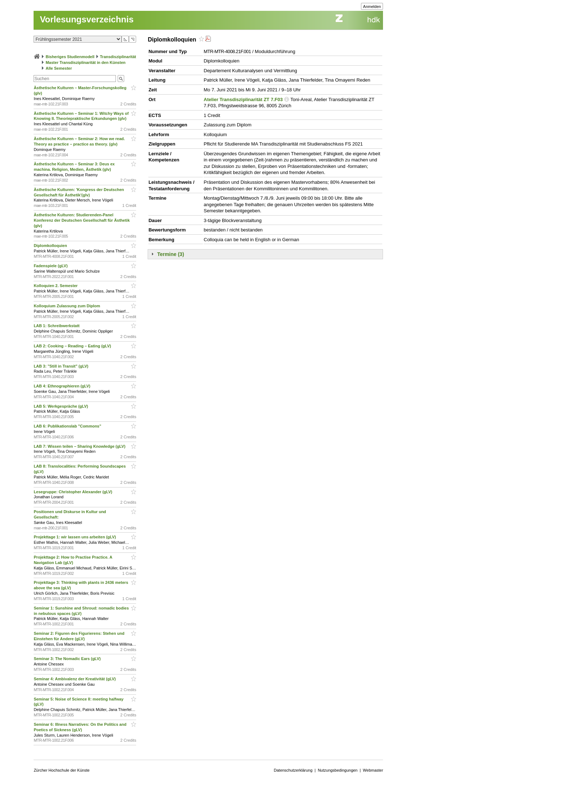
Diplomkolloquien (51, 245)
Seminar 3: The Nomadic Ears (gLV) (68, 658)
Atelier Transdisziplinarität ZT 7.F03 (243, 99)
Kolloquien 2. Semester (56, 285)
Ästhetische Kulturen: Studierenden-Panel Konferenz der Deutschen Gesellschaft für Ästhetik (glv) (82, 220)
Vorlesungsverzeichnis (87, 19)
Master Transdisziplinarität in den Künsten (85, 62)
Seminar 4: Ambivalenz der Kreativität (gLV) (75, 679)
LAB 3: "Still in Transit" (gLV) (61, 366)
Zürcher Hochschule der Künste (62, 770)
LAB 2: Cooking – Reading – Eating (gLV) (73, 346)
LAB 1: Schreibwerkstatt (57, 326)
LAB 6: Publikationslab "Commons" (68, 426)
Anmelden (372, 6)
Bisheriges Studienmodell (70, 57)
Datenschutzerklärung (293, 770)
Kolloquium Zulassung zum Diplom (67, 306)
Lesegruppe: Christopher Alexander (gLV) (73, 492)
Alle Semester (58, 68)
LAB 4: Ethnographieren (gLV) (62, 386)
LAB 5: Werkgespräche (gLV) (61, 406)
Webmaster (373, 770)
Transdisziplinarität (118, 57)
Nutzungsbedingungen (337, 770)
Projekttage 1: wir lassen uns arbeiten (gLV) (75, 537)
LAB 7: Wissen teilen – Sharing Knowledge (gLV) (80, 446)
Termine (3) (170, 254)
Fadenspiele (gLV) (51, 266)
